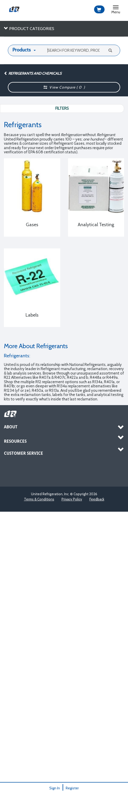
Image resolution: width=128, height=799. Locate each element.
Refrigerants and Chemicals (33, 73)
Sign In (54, 788)
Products (22, 50)
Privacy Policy (72, 499)
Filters (62, 108)
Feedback (96, 499)
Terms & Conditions (39, 499)
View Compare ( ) (64, 87)
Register (72, 788)
